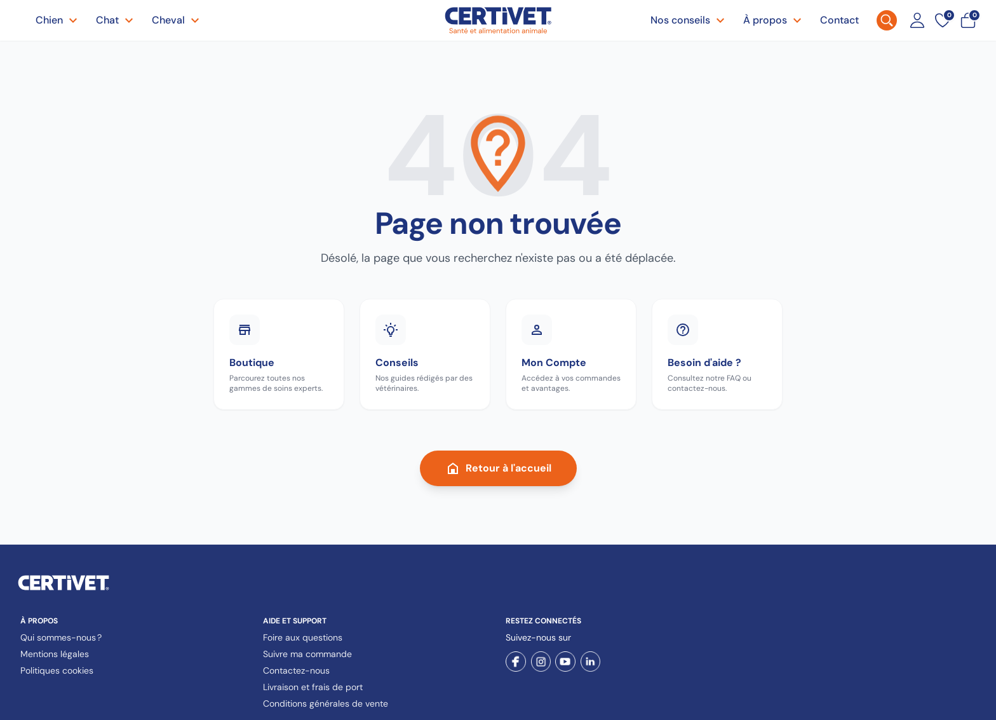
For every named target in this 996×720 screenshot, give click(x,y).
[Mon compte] (917, 20)
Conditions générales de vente (325, 703)
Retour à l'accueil (498, 468)
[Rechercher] (886, 20)
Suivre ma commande (307, 654)
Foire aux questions (302, 637)
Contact (839, 20)
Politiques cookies (56, 670)
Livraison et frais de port (313, 687)
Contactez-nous (296, 670)
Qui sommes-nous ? (61, 637)
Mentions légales (54, 654)
